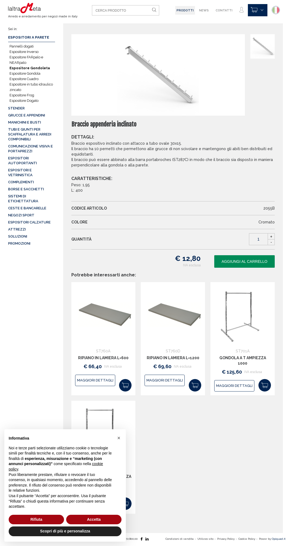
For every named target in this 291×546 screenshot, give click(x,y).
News (204, 10)
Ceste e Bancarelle (27, 208)
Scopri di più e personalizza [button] (65, 531)
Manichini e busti (24, 122)
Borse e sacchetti (26, 189)
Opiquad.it (279, 538)
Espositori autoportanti (22, 160)
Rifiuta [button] (36, 519)
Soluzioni (17, 236)
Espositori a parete (28, 37)
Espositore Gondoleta (29, 68)
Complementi (21, 182)
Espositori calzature (29, 222)
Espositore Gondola (24, 73)
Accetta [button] (94, 519)
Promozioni (19, 243)
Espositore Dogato (24, 101)
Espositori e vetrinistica (20, 172)
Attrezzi (17, 229)
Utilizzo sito (205, 538)
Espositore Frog (21, 95)
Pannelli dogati (21, 46)
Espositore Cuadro (24, 79)
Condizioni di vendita (179, 538)
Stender (16, 108)
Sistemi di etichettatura (23, 198)
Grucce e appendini (26, 115)
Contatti (224, 10)
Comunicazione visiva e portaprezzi (30, 148)
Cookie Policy (246, 538)
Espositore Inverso (24, 52)
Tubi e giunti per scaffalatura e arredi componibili (29, 134)
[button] (118, 438)
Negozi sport (21, 215)
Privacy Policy (226, 538)
